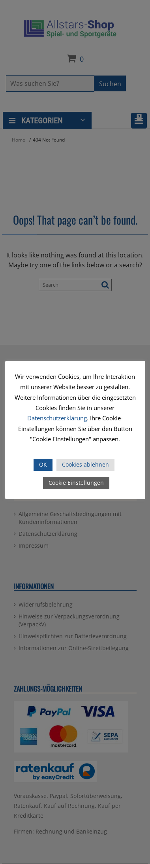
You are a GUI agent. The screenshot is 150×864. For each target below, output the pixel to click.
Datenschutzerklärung (57, 418)
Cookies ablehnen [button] (85, 464)
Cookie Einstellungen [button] (76, 482)
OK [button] (43, 464)
